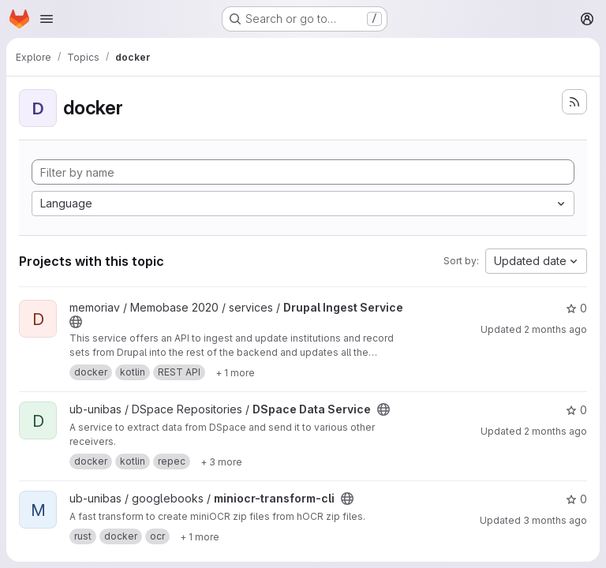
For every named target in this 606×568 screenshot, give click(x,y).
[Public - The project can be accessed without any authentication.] (75, 322)
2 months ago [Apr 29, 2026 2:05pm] (555, 431)
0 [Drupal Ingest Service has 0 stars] (576, 308)
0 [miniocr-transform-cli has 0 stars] (576, 499)
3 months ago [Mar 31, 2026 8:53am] (555, 520)
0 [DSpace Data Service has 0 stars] (576, 410)
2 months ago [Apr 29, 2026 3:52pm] (555, 329)
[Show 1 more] (235, 372)
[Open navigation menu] (46, 19)
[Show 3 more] (221, 461)
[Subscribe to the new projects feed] (574, 101)
